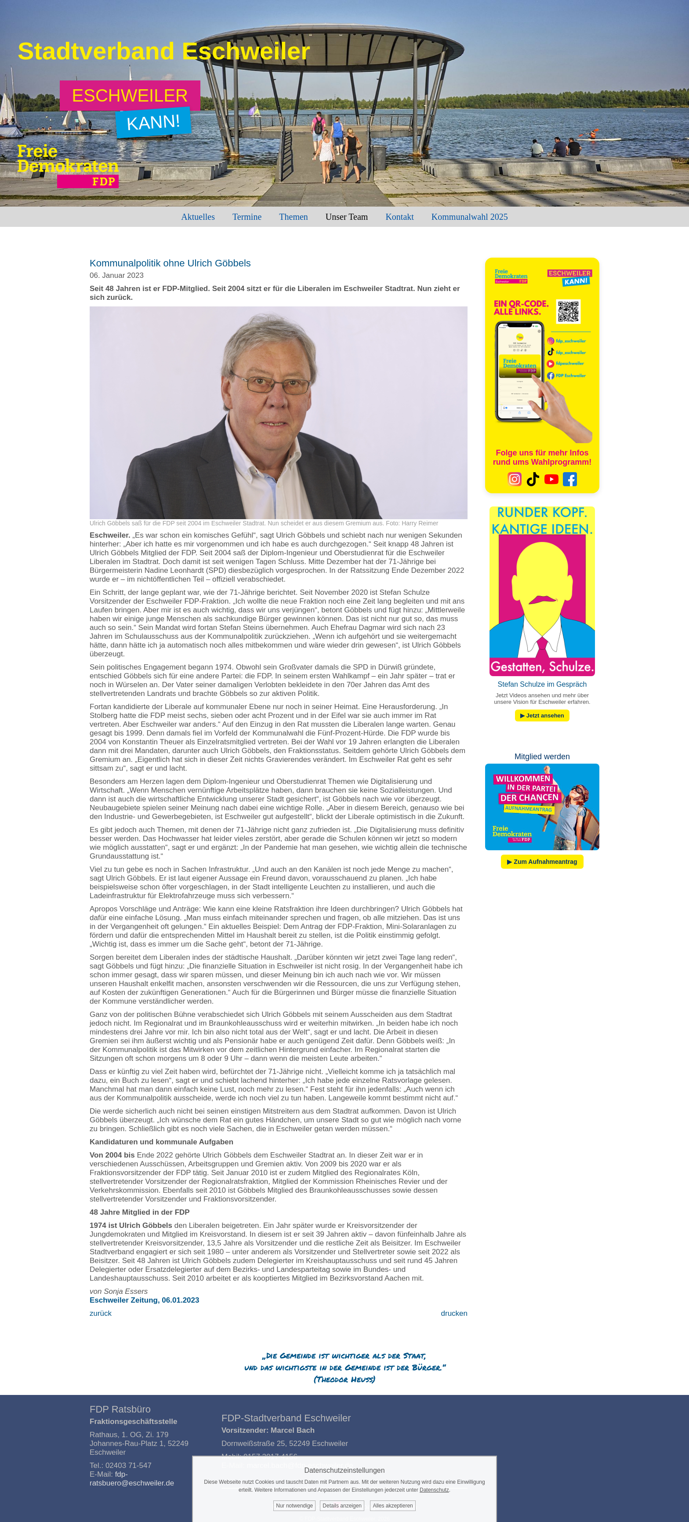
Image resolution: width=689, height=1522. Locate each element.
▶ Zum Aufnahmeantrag (542, 861)
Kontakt (399, 217)
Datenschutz (434, 1490)
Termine (246, 217)
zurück (101, 1313)
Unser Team (347, 217)
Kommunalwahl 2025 (470, 217)
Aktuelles (198, 217)
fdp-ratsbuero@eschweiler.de (132, 1478)
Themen (293, 217)
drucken (454, 1313)
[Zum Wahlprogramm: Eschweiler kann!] (130, 95)
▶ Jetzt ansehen (542, 715)
